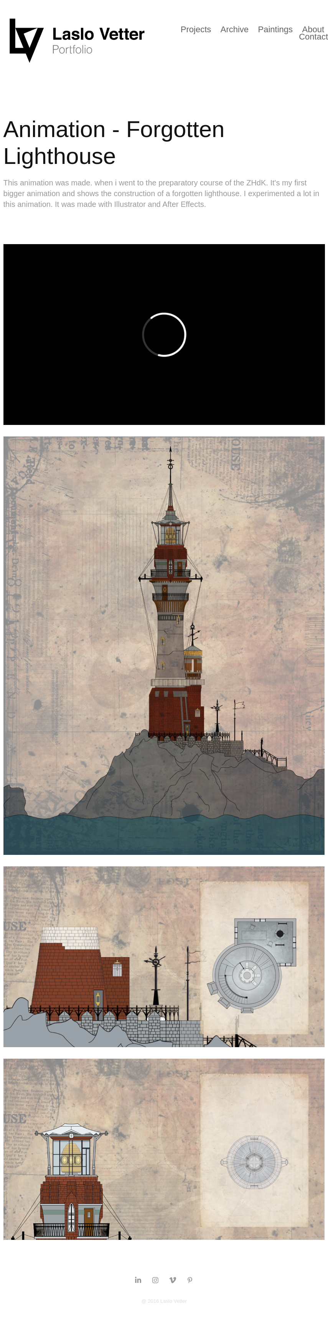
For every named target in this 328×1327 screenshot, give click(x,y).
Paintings (275, 29)
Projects (196, 29)
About (313, 29)
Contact (313, 36)
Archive (235, 29)
